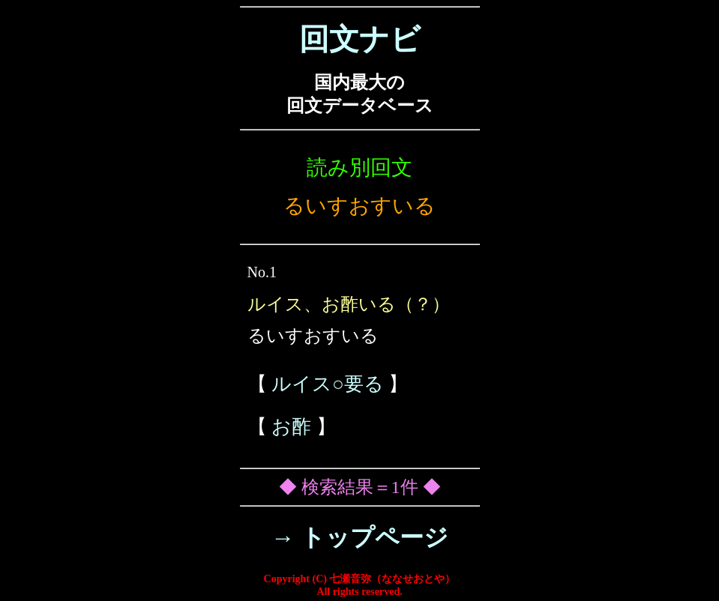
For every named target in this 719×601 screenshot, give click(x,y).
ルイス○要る (327, 384)
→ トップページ (359, 537)
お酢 (291, 427)
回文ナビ (360, 39)
